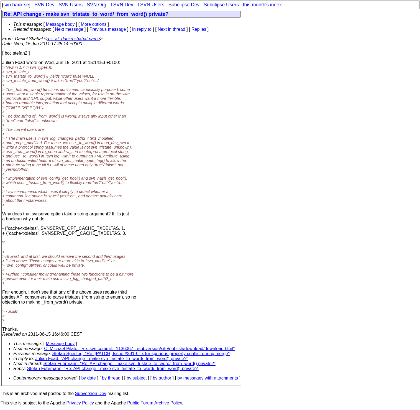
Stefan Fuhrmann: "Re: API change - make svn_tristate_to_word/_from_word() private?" (129, 363)
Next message (69, 29)
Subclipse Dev (183, 4)
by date (88, 378)
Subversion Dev (90, 393)
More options (94, 24)
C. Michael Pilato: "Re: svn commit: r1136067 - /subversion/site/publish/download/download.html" (139, 348)
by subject (137, 378)
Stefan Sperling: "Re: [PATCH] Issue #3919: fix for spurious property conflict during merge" (141, 353)
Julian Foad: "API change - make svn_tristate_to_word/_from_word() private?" (111, 358)
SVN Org (96, 4)
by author (162, 378)
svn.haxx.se (16, 4)
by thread (111, 378)
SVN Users (70, 4)
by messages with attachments (207, 378)
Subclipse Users (221, 4)
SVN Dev (44, 4)
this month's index (262, 4)
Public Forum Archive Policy (154, 403)
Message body (60, 24)
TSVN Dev (121, 4)
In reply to (142, 29)
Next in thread (171, 29)
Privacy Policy (80, 403)
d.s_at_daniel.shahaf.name (73, 38)
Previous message (107, 29)
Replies (198, 29)
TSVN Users (150, 4)
